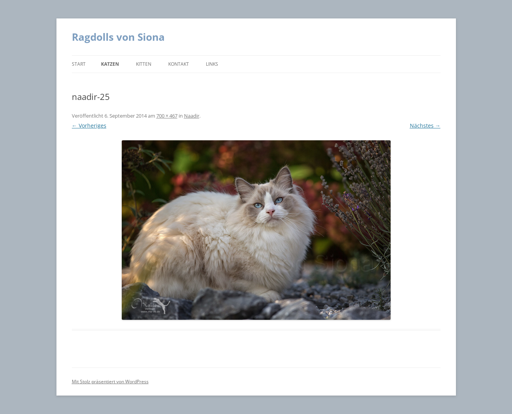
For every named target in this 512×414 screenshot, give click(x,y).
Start (79, 64)
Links (212, 64)
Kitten (143, 64)
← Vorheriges (89, 125)
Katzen (110, 64)
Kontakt (178, 64)
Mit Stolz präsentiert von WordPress (110, 381)
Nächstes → (425, 125)
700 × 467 (166, 115)
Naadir (191, 115)
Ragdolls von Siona (118, 37)
